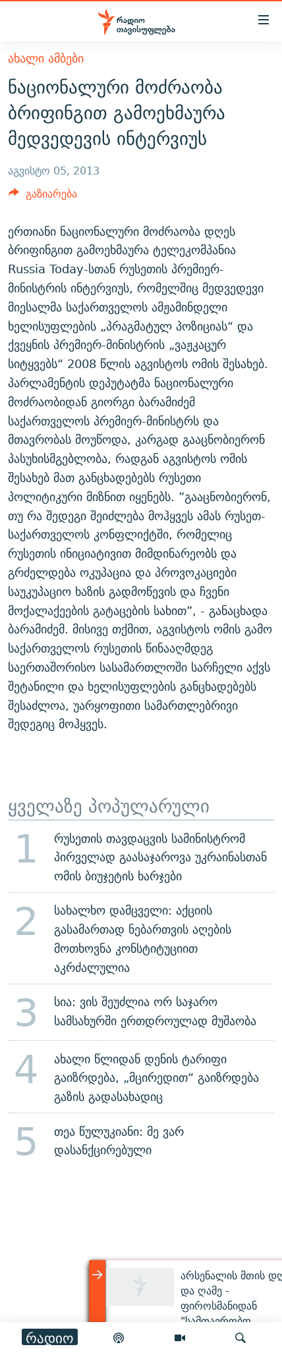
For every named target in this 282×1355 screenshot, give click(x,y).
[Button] (43, 197)
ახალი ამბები (46, 58)
